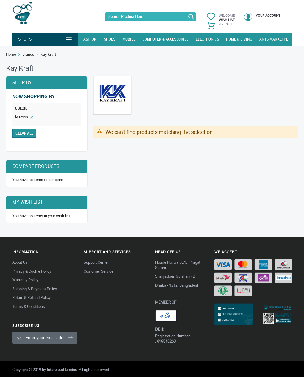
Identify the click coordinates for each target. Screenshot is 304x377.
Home (11, 54)
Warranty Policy (25, 279)
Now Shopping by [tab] (33, 96)
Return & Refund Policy (31, 297)
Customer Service (98, 271)
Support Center (96, 262)
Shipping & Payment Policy (34, 288)
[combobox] (150, 16)
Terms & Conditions (28, 306)
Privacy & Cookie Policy (31, 271)
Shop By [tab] (22, 82)
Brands (28, 54)
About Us (19, 262)
